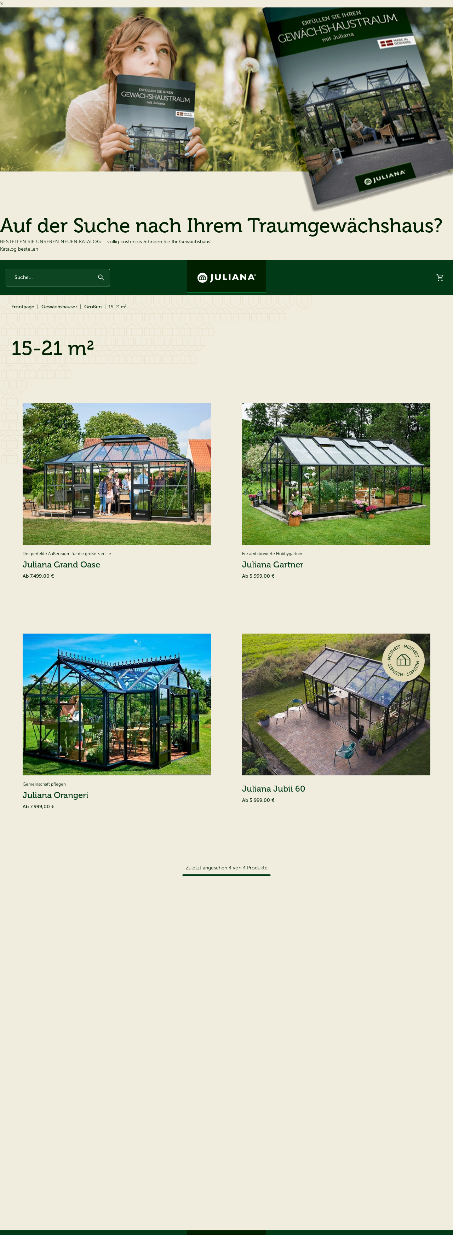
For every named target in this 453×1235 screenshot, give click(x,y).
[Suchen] (101, 289)
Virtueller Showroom (347, 314)
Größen (93, 339)
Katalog (303, 314)
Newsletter (303, 266)
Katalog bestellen (19, 249)
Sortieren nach (356, 426)
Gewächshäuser (28, 314)
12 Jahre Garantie (22, 266)
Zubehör (75, 314)
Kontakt (390, 266)
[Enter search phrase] (58, 289)
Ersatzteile (116, 314)
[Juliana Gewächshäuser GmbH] (226, 276)
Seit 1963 (93, 266)
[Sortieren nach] (410, 426)
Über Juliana (363, 266)
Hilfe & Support (429, 314)
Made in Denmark (62, 266)
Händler (392, 314)
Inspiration (332, 266)
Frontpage (22, 339)
